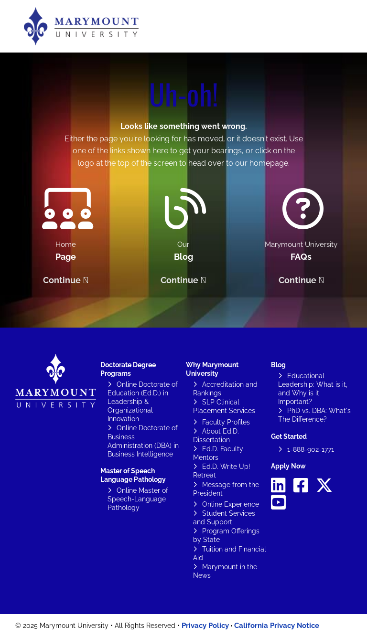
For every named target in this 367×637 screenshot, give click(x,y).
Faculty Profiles (226, 422)
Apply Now (288, 466)
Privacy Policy (205, 625)
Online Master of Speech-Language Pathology (138, 499)
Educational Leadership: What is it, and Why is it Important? (312, 388)
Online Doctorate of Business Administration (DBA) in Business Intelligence (143, 440)
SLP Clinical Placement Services (224, 406)
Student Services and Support (224, 518)
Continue (62, 280)
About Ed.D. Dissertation (216, 435)
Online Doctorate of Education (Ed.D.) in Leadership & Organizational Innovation (143, 402)
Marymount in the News (225, 571)
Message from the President (226, 489)
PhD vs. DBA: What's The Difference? (314, 415)
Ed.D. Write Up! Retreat (221, 471)
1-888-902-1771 (310, 449)
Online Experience (230, 504)
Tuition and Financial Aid (229, 553)
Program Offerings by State (226, 535)
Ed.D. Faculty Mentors (218, 453)
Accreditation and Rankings (225, 389)
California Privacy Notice (276, 625)
